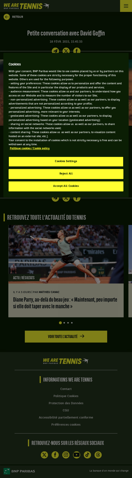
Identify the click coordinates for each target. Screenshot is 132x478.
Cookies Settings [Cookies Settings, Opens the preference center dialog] (66, 161)
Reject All (66, 173)
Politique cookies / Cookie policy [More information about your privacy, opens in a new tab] (29, 148)
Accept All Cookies (66, 186)
